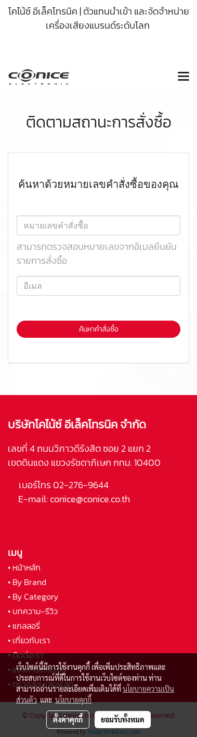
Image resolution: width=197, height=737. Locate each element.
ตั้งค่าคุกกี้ (68, 719)
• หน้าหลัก (24, 567)
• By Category (33, 596)
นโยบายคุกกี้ (73, 699)
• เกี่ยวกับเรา (29, 640)
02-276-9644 (81, 485)
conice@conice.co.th (91, 499)
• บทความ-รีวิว (33, 611)
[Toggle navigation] (183, 77)
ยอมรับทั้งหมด (123, 719)
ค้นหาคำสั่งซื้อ (99, 329)
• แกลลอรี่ (24, 625)
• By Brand (27, 582)
